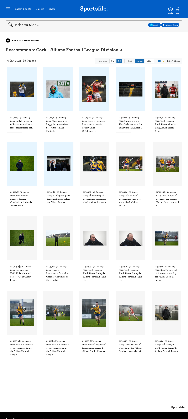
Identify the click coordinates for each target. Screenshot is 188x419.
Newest (139, 61)
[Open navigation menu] (8, 9)
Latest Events (23, 8)
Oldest (149, 61)
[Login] (170, 9)
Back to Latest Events (22, 40)
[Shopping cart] (178, 9)
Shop (52, 8)
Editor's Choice (169, 61)
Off (119, 61)
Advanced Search (170, 25)
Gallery (40, 8)
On (112, 61)
